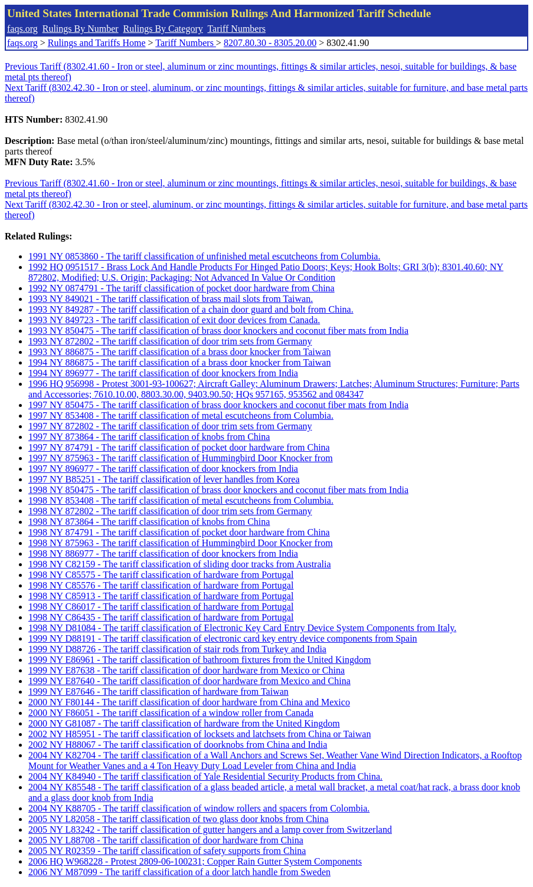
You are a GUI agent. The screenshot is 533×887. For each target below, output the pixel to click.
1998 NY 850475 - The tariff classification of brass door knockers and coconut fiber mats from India (218, 490)
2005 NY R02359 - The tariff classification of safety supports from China (167, 851)
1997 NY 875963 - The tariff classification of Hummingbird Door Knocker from (180, 458)
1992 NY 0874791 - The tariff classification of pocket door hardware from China (181, 288)
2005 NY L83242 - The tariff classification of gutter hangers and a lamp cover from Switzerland (210, 829)
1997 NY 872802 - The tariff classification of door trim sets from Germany (170, 426)
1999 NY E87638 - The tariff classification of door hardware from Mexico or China (186, 670)
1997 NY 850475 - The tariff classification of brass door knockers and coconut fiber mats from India (218, 405)
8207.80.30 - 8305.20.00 (270, 43)
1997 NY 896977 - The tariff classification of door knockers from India (163, 469)
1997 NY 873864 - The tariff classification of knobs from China (149, 437)
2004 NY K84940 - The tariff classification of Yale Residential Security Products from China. (205, 776)
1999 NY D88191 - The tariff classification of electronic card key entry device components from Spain (222, 638)
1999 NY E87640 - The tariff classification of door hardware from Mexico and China (189, 681)
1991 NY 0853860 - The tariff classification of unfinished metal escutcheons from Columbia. (204, 256)
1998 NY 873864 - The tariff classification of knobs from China (149, 522)
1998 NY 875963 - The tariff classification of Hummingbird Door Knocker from (180, 543)
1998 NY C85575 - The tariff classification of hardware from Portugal (160, 575)
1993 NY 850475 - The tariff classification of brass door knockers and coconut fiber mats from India (218, 331)
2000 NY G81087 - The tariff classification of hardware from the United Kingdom (184, 723)
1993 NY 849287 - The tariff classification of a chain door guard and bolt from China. (191, 309)
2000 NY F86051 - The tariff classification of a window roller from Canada (170, 713)
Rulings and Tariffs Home (97, 43)
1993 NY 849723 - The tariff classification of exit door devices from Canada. (174, 320)
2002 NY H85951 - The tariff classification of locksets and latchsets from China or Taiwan (199, 734)
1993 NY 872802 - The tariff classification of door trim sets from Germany (170, 341)
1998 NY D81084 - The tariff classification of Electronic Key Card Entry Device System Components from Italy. (242, 628)
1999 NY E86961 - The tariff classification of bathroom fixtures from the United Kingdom (199, 660)
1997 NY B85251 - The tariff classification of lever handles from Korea (164, 479)
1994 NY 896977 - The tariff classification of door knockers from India (163, 373)
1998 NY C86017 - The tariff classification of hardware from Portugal (160, 607)
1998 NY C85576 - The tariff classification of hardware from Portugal (160, 585)
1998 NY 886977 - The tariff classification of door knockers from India (163, 553)
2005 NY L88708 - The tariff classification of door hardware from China (165, 840)
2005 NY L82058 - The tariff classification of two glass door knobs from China (178, 819)
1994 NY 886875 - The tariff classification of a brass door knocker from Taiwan (179, 362)
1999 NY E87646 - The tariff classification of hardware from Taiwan (158, 691)
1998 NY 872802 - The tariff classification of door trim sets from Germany (170, 511)
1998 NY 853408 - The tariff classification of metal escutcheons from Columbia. (180, 500)
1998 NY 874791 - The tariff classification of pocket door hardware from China (179, 532)
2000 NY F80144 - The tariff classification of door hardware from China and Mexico (189, 702)
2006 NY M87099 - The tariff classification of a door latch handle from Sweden (179, 872)
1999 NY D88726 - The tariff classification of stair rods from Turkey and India (177, 649)
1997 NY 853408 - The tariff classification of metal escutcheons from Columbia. (180, 415)
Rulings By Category (163, 29)
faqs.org (22, 29)
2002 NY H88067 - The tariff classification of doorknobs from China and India (177, 745)
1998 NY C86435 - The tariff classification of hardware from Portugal (160, 617)
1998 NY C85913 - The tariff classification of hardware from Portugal (160, 596)
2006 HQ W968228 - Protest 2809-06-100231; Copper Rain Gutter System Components (195, 861)
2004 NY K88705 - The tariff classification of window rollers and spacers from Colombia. (198, 808)
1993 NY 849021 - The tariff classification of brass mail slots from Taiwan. (170, 299)
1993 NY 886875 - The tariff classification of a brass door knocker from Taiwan (179, 352)
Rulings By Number (80, 29)
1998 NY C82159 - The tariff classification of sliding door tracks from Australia (179, 564)
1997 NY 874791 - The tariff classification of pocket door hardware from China (179, 447)
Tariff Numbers (236, 29)
